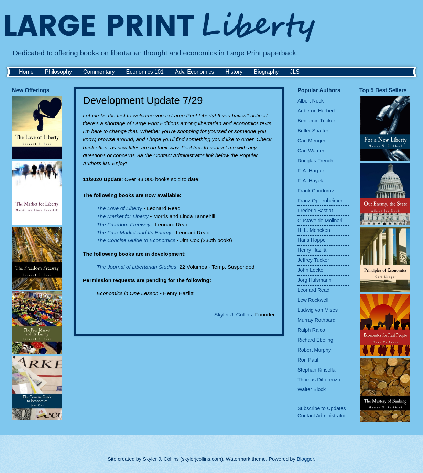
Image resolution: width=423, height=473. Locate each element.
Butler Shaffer (312, 130)
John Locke (310, 270)
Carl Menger (311, 140)
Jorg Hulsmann (314, 280)
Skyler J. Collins (233, 315)
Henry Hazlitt (311, 250)
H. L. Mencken (313, 230)
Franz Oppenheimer (320, 200)
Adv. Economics (194, 72)
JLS (295, 72)
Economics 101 (145, 72)
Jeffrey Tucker (313, 260)
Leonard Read (313, 290)
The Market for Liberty (123, 216)
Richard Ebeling (315, 340)
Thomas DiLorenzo (318, 380)
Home (26, 72)
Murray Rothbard (316, 320)
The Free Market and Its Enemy (134, 232)
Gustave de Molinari (320, 220)
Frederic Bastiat (315, 210)
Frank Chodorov (315, 190)
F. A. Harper (310, 170)
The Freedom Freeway (123, 224)
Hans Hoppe (311, 240)
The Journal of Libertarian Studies (136, 267)
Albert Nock (310, 101)
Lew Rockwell (312, 300)
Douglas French (315, 160)
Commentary (99, 72)
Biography (266, 72)
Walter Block (311, 389)
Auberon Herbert (316, 111)
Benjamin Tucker (316, 120)
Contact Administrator (321, 415)
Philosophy (58, 72)
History (233, 72)
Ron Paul (307, 360)
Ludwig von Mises (317, 310)
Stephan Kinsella (316, 370)
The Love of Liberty (119, 208)
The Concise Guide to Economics (136, 240)
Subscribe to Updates (321, 408)
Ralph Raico (311, 330)
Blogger (305, 459)
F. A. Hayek (310, 180)
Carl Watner (310, 150)
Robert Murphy (314, 350)
